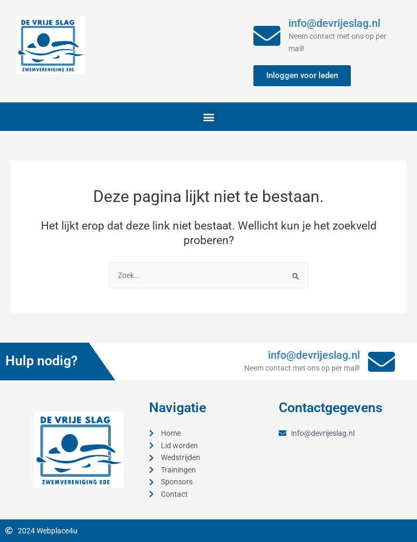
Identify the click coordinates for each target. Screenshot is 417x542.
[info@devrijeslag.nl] (266, 35)
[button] (208, 117)
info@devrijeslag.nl (334, 23)
